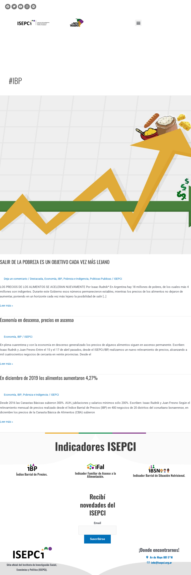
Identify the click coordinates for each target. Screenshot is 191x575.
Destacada (39, 278)
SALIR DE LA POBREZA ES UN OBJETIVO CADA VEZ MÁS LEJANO (58, 262)
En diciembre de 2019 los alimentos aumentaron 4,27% (50, 377)
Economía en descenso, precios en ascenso (39, 319)
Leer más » (7, 305)
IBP (64, 278)
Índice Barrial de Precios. (32, 474)
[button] (138, 23)
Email (97, 523)
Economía (54, 278)
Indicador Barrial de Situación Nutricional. (159, 475)
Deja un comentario (16, 278)
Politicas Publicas (107, 278)
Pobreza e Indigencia (80, 278)
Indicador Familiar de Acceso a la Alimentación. (95, 475)
